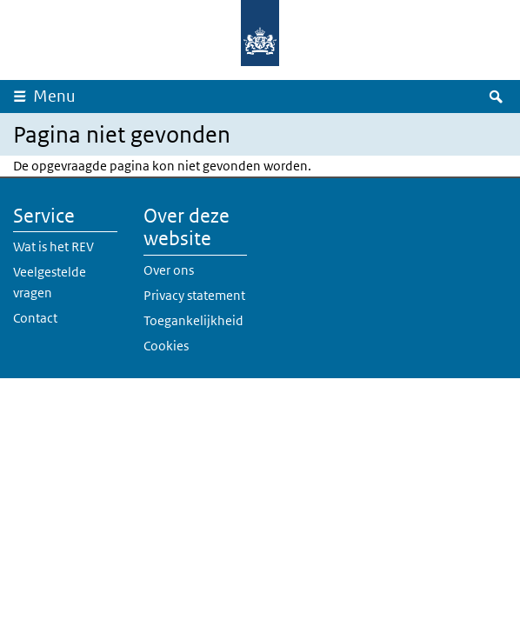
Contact (35, 318)
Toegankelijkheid (193, 320)
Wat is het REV (53, 246)
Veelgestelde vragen (49, 282)
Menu (54, 96)
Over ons (168, 270)
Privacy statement (194, 295)
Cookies (166, 345)
